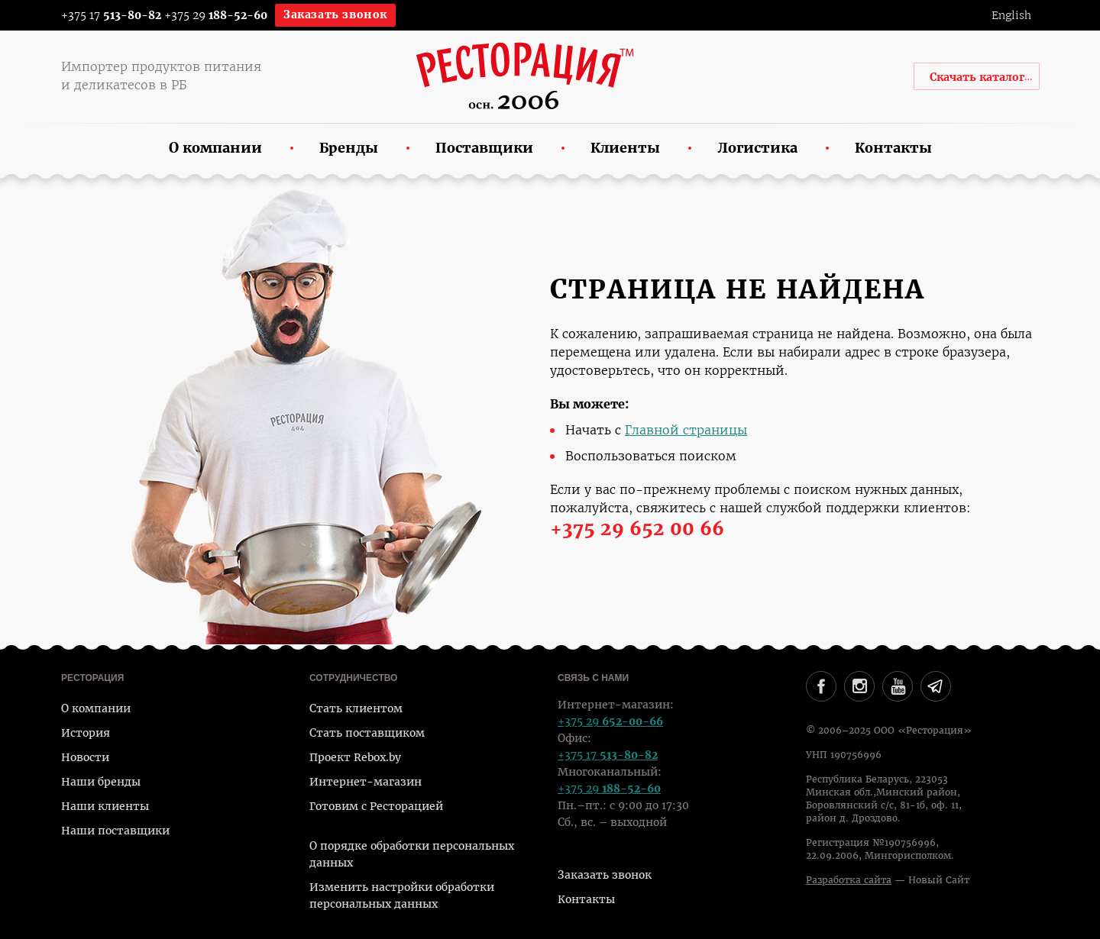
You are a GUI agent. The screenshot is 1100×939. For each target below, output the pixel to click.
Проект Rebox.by (355, 757)
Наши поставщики (115, 830)
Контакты (586, 899)
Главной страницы (686, 430)
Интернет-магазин (365, 782)
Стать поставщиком (367, 733)
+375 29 (215, 15)
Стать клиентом (356, 708)
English (1011, 15)
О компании (96, 708)
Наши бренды (101, 782)
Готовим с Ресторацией (376, 806)
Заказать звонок (335, 14)
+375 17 (101, 15)
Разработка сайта (848, 880)
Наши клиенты (105, 806)
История (85, 733)
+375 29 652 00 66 (637, 529)
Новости (85, 757)
